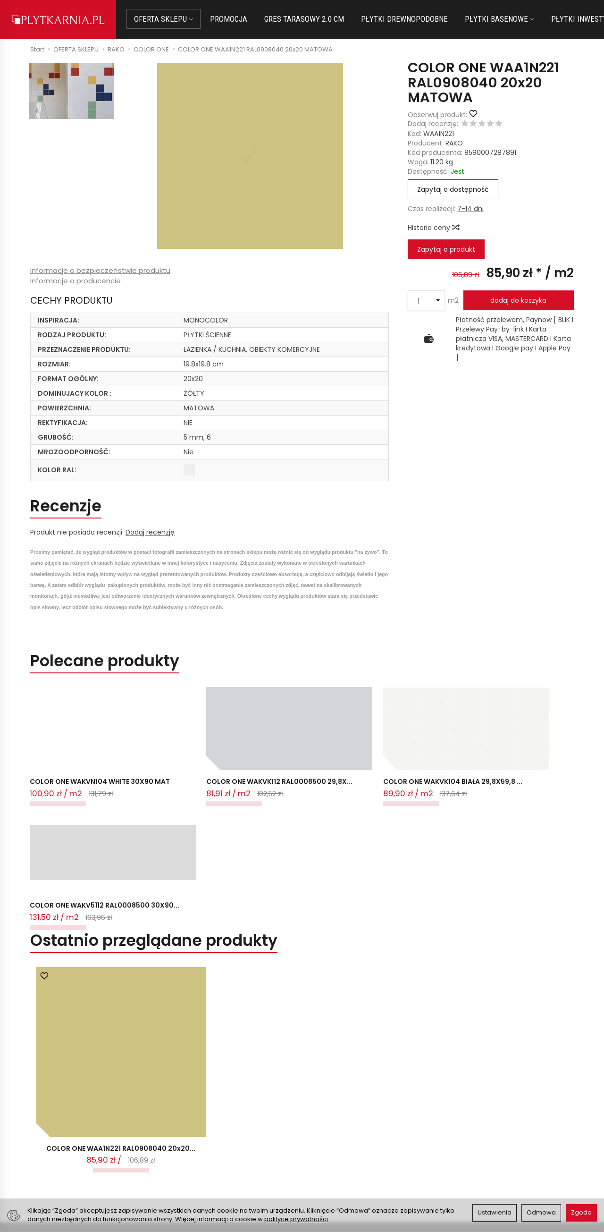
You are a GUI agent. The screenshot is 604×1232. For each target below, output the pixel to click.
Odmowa (541, 1212)
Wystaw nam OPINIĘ (340, 1163)
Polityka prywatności (341, 1151)
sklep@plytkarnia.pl (66, 1139)
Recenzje (65, 506)
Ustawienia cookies (200, 1175)
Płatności (184, 1140)
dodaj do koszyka (518, 300)
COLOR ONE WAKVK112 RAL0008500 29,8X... (178, 754)
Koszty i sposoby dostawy (210, 1163)
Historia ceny (433, 227)
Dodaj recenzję (150, 532)
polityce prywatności (296, 1219)
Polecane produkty (104, 661)
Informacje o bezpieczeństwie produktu (100, 270)
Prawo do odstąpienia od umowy (223, 1151)
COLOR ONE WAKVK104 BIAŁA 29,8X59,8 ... (300, 754)
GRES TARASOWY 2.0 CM (304, 19)
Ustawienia (495, 1212)
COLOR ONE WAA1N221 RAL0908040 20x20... (120, 1002)
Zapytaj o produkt (446, 249)
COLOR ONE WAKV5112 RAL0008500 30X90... (400, 754)
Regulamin (325, 1140)
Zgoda (581, 1212)
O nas (317, 1128)
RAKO (454, 143)
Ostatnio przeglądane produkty (154, 794)
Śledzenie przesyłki (61, 1173)
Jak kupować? (192, 1128)
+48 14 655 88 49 (63, 1150)
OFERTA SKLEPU (163, 19)
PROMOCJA (229, 19)
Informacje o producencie (75, 281)
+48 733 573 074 (62, 1161)
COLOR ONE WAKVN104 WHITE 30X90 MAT (80, 754)
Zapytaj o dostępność (453, 189)
